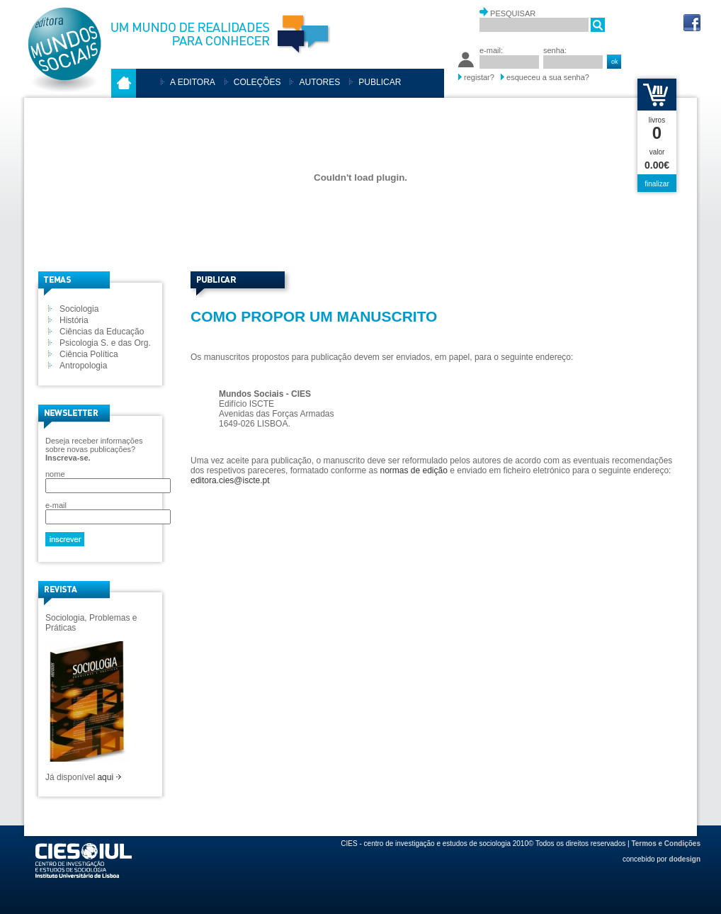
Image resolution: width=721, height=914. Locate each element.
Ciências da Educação (101, 332)
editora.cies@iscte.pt (230, 480)
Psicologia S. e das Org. (105, 343)
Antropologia (83, 366)
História (74, 320)
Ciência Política (88, 354)
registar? (479, 77)
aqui (109, 777)
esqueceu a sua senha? (547, 77)
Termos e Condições (665, 843)
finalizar (657, 184)
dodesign (684, 859)
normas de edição (413, 470)
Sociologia (78, 309)
